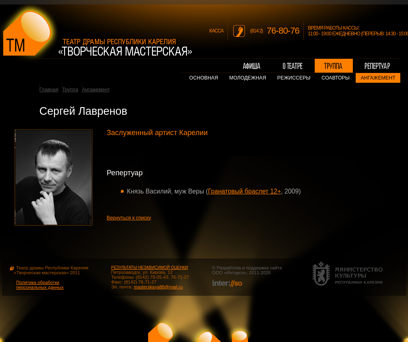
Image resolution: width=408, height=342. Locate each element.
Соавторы (336, 78)
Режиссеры (294, 78)
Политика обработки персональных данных (40, 285)
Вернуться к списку (129, 218)
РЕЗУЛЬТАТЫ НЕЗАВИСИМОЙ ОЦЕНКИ (149, 267)
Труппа (70, 89)
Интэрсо (235, 272)
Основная (203, 78)
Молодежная (247, 78)
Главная (48, 89)
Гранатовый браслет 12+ (244, 191)
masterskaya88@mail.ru (158, 286)
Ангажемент (378, 78)
